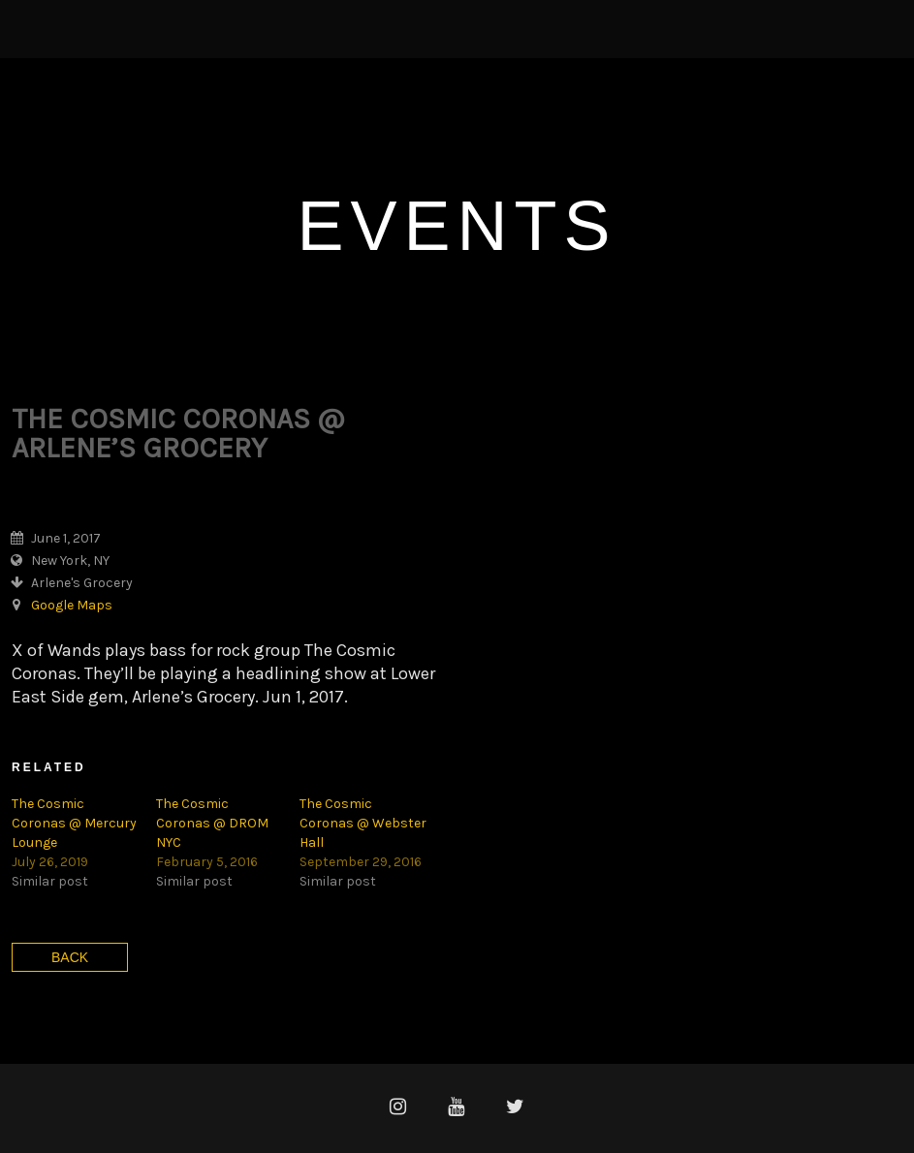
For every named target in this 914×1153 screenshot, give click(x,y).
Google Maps (71, 605)
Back (69, 957)
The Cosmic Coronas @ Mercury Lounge (74, 823)
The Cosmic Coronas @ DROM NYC (212, 823)
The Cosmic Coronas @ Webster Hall (362, 823)
